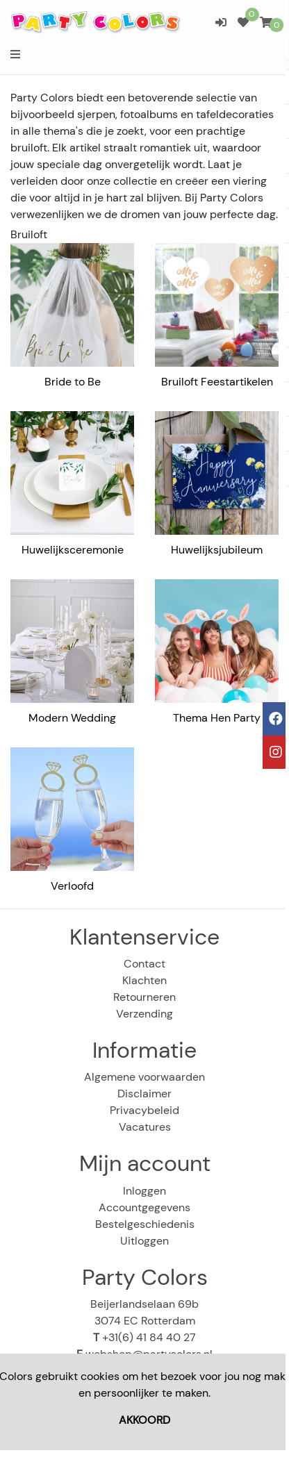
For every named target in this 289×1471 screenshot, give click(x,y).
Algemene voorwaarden (144, 1077)
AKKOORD (144, 1420)
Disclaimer (144, 1093)
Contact (144, 963)
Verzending (144, 1013)
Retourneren (144, 997)
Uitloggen (144, 1240)
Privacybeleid (144, 1110)
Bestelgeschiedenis (145, 1224)
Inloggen (144, 1190)
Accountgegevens (144, 1207)
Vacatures (145, 1127)
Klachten (144, 980)
